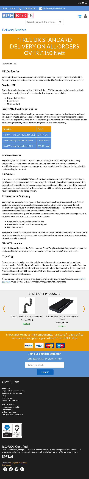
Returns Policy (8, 404)
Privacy (5, 407)
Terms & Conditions (10, 401)
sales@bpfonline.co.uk (18, 463)
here (76, 452)
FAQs (4, 396)
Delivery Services (9, 412)
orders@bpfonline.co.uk (52, 8)
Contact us (6, 465)
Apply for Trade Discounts (12, 393)
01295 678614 (27, 8)
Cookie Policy (7, 409)
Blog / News (7, 398)
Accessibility (14, 407)
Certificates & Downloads (12, 414)
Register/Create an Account (13, 391)
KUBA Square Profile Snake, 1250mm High (27, 316)
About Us (6, 388)
